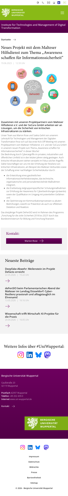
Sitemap (34, 483)
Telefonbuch (43, 2)
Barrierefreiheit (34, 477)
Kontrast (38, 2)
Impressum (34, 456)
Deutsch (65, 2)
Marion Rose (31, 240)
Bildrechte (34, 467)
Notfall (54, 2)
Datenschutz (34, 462)
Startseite (6, 39)
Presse (34, 472)
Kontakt (5, 406)
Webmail (49, 2)
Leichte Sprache (59, 2)
